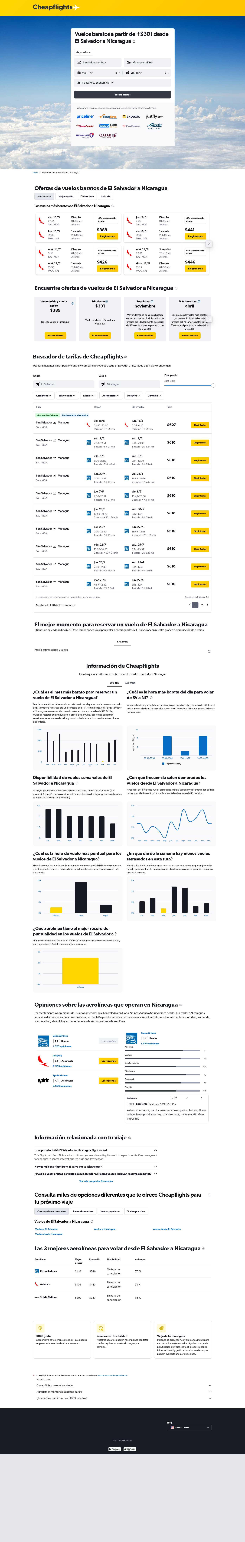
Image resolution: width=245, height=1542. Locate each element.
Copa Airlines (60, 1035)
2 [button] (202, 605)
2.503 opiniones (62, 1066)
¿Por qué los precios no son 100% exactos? (124, 1398)
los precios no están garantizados (112, 1375)
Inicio (35, 172)
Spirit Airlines (60, 1075)
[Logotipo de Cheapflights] (52, 7)
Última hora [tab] (87, 196)
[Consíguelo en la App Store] (130, 1449)
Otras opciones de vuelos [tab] (51, 1211)
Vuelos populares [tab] (110, 1211)
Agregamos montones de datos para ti (124, 1392)
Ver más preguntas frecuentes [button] (96, 1181)
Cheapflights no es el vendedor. (124, 1385)
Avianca (57, 1055)
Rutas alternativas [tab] (83, 1211)
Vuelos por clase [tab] (136, 1211)
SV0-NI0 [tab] (114, 683)
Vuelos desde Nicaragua (49, 1234)
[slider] (213, 385)
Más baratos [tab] (44, 196)
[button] (96, 73)
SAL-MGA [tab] (122, 641)
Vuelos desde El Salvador (167, 1229)
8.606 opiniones (62, 1086)
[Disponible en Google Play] (114, 1449)
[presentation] (134, 41)
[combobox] (83, 52)
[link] (55, 335)
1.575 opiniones (62, 1046)
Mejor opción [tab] (65, 196)
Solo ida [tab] (105, 196)
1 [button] (195, 605)
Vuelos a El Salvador (46, 1229)
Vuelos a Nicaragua (105, 1229)
